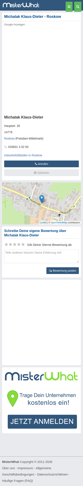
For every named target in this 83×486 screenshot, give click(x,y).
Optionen (41, 172)
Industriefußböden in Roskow (23, 155)
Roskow (9, 138)
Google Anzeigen (14, 24)
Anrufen (41, 164)
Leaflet (43, 222)
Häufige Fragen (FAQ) (17, 480)
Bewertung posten (62, 270)
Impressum (25, 468)
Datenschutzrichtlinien (52, 474)
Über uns (8, 468)
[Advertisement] (41, 69)
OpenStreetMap (59, 222)
